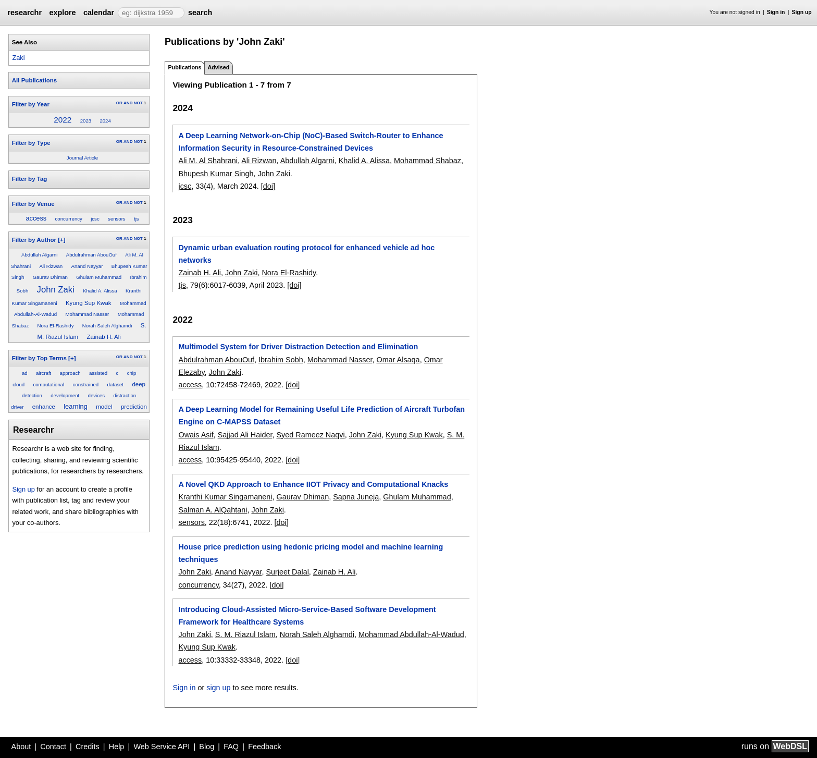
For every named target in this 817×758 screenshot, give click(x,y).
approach (70, 373)
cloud (18, 384)
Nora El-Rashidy (56, 325)
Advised (218, 67)
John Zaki (56, 290)
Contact (53, 746)
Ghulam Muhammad (98, 277)
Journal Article (82, 158)
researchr (24, 12)
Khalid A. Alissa (100, 291)
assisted (98, 373)
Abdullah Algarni (39, 255)
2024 (105, 121)
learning (76, 406)
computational (48, 384)
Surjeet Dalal (287, 572)
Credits (88, 746)
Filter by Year (30, 104)
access (36, 218)
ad (25, 373)
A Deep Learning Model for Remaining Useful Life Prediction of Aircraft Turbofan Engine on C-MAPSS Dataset (321, 415)
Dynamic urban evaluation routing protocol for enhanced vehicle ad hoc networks (306, 253)
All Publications (34, 80)
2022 (62, 119)
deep (138, 384)
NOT (138, 103)
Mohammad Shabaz (427, 160)
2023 (85, 121)
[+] (61, 240)
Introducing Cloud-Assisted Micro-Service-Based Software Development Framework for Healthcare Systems (307, 615)
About (21, 746)
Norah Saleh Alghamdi (107, 325)
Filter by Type (31, 143)
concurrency (68, 219)
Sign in (776, 12)
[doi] (268, 186)
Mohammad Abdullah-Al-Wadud (411, 634)
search (200, 12)
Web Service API (161, 746)
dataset (115, 384)
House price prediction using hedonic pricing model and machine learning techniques (310, 553)
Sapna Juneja (356, 497)
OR (119, 103)
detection (32, 395)
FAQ (231, 746)
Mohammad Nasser (87, 314)
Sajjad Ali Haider (245, 435)
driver (17, 407)
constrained (86, 384)
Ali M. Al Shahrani (208, 160)
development (65, 395)
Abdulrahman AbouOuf (91, 255)
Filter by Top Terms (39, 358)
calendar (98, 12)
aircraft (43, 373)
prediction (134, 407)
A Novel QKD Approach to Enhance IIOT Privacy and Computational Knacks (313, 484)
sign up (218, 687)
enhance (43, 407)
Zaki (18, 58)
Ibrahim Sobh (280, 360)
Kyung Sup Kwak (89, 303)
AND (127, 103)
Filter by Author (34, 240)
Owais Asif (195, 435)
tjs (136, 219)
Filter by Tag (29, 179)
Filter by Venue (33, 204)
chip (132, 373)
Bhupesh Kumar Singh (215, 173)
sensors (117, 219)
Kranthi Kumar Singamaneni (225, 497)
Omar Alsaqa (397, 360)
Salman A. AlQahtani (212, 510)
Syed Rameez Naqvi (310, 435)
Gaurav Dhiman (50, 277)
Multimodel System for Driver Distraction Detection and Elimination (298, 347)
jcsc (95, 219)
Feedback (264, 746)
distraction (124, 395)
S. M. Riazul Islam (245, 634)
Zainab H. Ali (103, 337)
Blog (206, 746)
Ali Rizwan (51, 266)
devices (96, 395)
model (104, 407)
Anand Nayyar (87, 266)
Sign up (802, 12)
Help (117, 746)
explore (62, 12)
